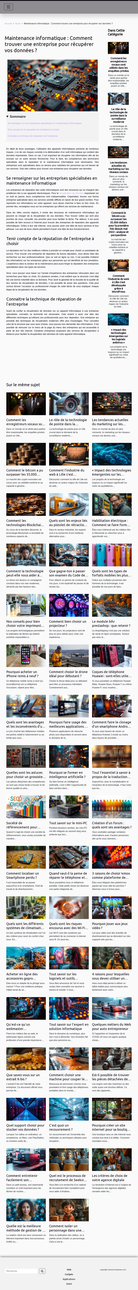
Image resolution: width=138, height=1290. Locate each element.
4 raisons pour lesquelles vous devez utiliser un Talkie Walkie (110, 978)
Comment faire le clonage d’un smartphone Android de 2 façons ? (111, 726)
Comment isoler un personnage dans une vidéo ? (65, 1230)
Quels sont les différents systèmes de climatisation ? (25, 928)
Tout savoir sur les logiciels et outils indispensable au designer (68, 978)
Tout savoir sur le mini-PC (68, 823)
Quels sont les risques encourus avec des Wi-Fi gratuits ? (67, 928)
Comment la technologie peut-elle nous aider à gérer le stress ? (24, 575)
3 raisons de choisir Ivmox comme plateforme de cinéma (111, 878)
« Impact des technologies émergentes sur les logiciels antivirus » (118, 336)
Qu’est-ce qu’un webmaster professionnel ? (18, 1029)
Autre (17, 23)
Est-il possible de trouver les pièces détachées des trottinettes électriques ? (111, 1079)
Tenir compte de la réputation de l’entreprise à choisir (34, 129)
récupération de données (71, 193)
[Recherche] (21, 1271)
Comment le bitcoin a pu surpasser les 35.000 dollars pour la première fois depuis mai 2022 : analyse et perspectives (118, 223)
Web (69, 1269)
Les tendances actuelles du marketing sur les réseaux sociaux (118, 167)
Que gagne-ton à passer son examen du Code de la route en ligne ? (69, 575)
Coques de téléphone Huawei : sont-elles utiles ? (111, 676)
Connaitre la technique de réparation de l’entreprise (33, 136)
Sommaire (18, 116)
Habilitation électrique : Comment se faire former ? (111, 525)
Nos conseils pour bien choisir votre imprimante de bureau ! (24, 626)
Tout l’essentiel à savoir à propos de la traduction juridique (111, 777)
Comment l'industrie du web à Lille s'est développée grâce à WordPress (118, 283)
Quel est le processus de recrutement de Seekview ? (68, 1180)
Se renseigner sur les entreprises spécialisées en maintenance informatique (45, 123)
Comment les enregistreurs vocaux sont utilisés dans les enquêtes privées (118, 64)
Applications (69, 1279)
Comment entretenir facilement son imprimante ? (21, 1180)
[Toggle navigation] (8, 7)
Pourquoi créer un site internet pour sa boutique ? (111, 1129)
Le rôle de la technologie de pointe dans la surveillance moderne (118, 115)
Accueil (8, 23)
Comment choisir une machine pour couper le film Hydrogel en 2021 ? (67, 1079)
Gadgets (69, 1274)
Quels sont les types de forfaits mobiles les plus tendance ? (110, 575)
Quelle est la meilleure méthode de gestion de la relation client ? (25, 1230)
